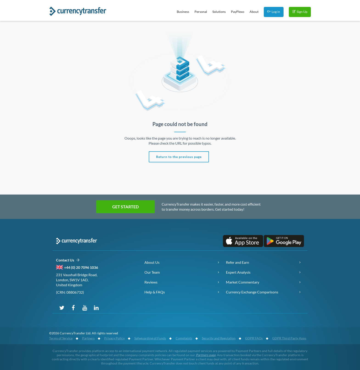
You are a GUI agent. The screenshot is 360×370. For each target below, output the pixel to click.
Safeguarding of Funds (150, 338)
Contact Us (68, 260)
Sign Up (299, 12)
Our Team (152, 272)
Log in (273, 12)
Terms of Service (61, 338)
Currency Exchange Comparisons (252, 292)
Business (183, 12)
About (254, 12)
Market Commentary (242, 282)
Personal (200, 12)
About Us (152, 262)
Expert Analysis (238, 272)
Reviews (151, 282)
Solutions (219, 12)
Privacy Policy (114, 338)
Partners (88, 338)
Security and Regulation (219, 338)
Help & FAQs (154, 292)
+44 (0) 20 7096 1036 (81, 267)
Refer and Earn (237, 262)
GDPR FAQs (254, 338)
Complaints (184, 338)
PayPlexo (237, 12)
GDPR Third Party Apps (289, 338)
